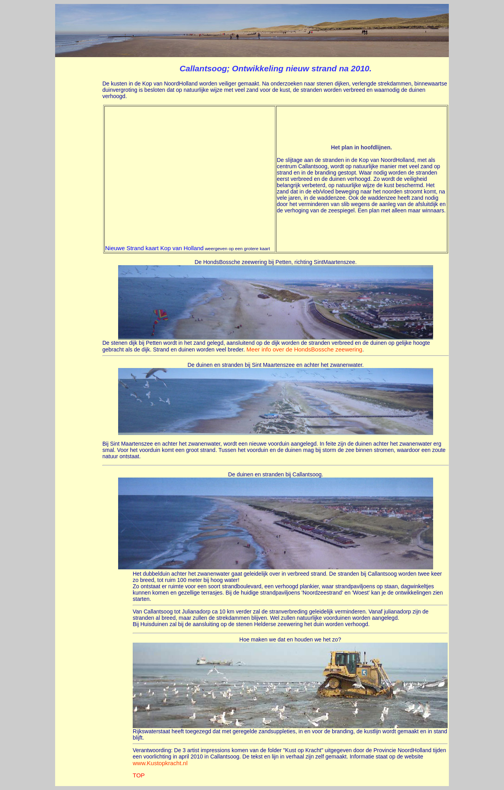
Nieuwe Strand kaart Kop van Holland (154, 248)
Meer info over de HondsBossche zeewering (304, 349)
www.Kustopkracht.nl (160, 763)
